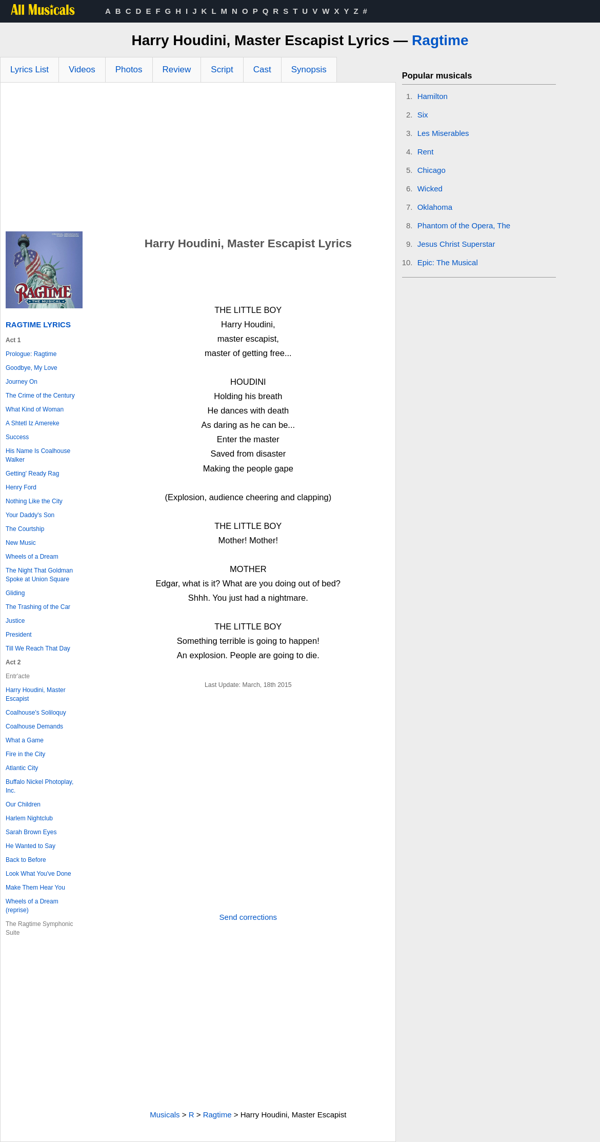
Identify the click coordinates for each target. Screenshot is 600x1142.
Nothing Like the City (34, 501)
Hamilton (432, 96)
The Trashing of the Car (38, 607)
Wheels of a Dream (32, 556)
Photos (129, 69)
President (19, 634)
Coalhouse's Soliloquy (36, 712)
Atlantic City (22, 768)
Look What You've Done (38, 873)
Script (222, 69)
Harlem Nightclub (29, 818)
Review (177, 69)
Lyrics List (29, 69)
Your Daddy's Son (30, 515)
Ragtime (440, 40)
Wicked (430, 188)
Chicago (431, 170)
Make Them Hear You (35, 887)
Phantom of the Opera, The (464, 225)
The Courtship (25, 529)
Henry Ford (21, 487)
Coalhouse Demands (34, 726)
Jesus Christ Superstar (456, 244)
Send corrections (248, 917)
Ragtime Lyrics (38, 324)
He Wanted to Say (30, 846)
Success (17, 437)
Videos (82, 69)
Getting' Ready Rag (32, 473)
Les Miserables (443, 133)
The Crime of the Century (40, 395)
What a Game (25, 740)
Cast (262, 69)
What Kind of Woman (35, 409)
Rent (425, 151)
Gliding (15, 593)
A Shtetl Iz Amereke (32, 423)
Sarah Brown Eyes (31, 832)
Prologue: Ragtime (31, 354)
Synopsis (309, 69)
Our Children (23, 804)
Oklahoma (434, 207)
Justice (15, 620)
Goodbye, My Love (31, 367)
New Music (21, 542)
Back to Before (26, 859)
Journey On (21, 381)
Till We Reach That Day (38, 648)
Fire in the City (25, 754)
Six (422, 114)
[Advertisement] (198, 159)
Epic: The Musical (447, 262)
